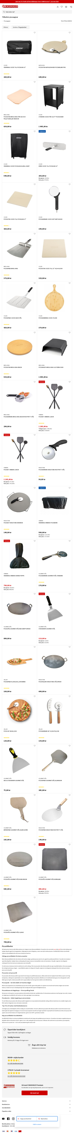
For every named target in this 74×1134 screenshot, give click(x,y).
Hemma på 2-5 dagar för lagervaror (18, 1040)
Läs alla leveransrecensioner (16, 1076)
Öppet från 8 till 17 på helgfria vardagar (19, 1033)
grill (59, 949)
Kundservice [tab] (6, 1104)
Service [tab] (4, 1101)
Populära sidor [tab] (6, 1111)
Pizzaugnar (7, 21)
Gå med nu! (34, 1093)
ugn (55, 949)
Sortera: (20, 27)
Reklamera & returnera (39, 1048)
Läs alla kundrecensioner (15, 1063)
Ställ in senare (37, 1124)
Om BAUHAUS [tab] (6, 1108)
